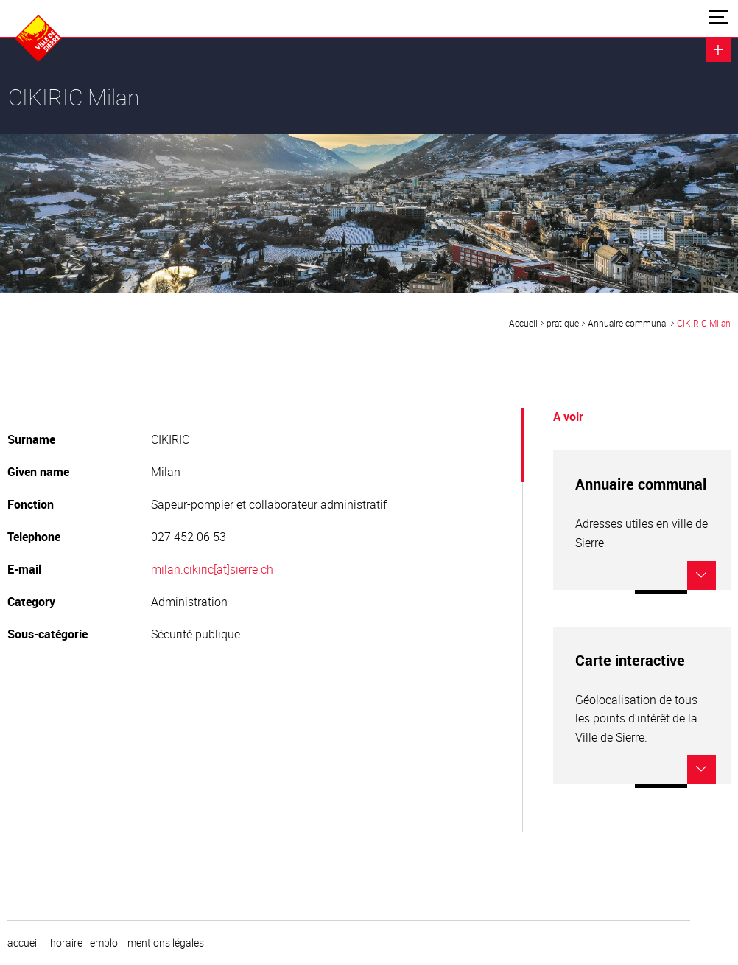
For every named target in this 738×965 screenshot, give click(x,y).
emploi (105, 942)
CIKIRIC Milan (704, 323)
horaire (66, 942)
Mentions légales (165, 942)
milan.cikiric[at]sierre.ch (212, 569)
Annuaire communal (628, 323)
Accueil (523, 323)
